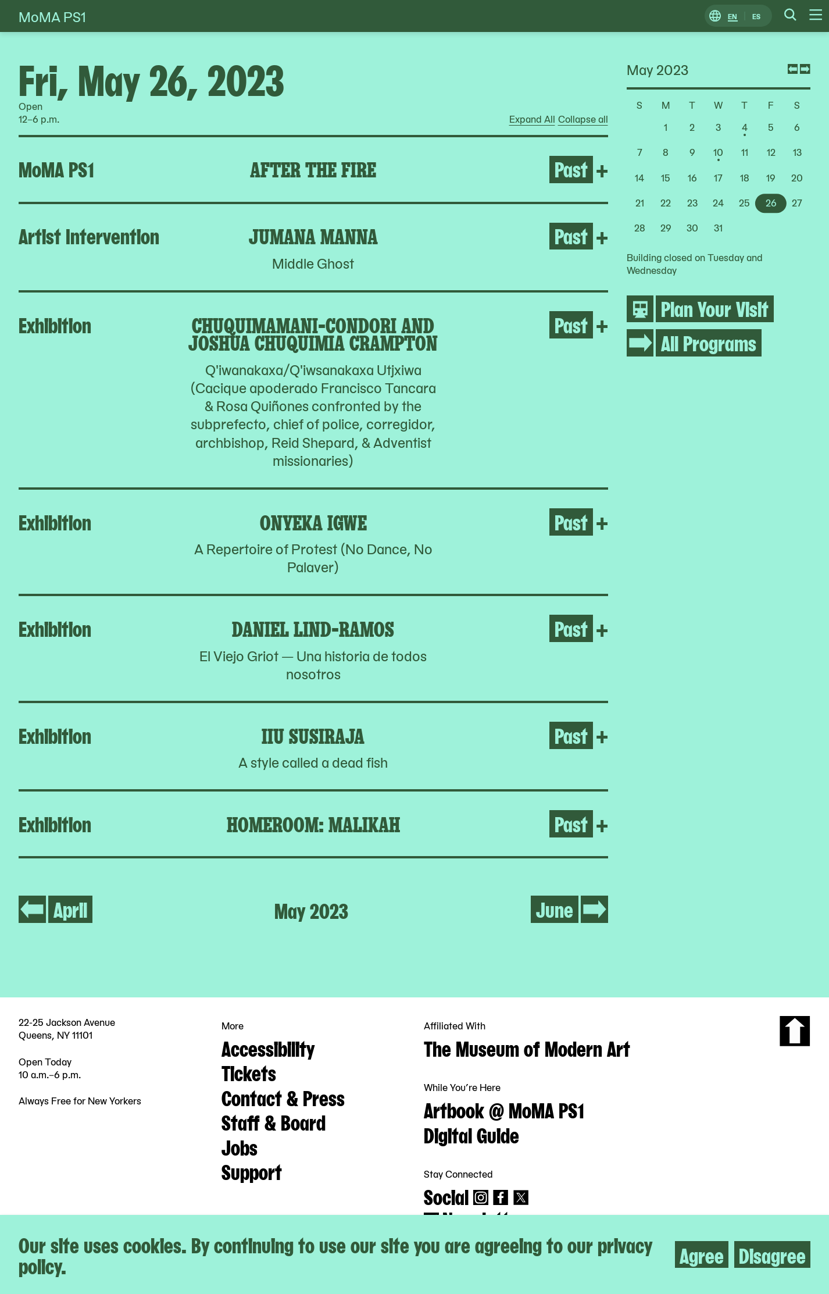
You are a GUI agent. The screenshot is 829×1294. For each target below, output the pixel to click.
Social (446, 1196)
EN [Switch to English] (732, 16)
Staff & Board (273, 1121)
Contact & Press (283, 1097)
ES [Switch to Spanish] (756, 16)
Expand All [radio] (532, 119)
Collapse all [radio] (583, 119)
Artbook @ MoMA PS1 (504, 1109)
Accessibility (268, 1047)
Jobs (239, 1146)
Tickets (248, 1072)
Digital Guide (471, 1134)
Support (251, 1171)
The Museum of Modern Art (527, 1047)
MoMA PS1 (52, 16)
